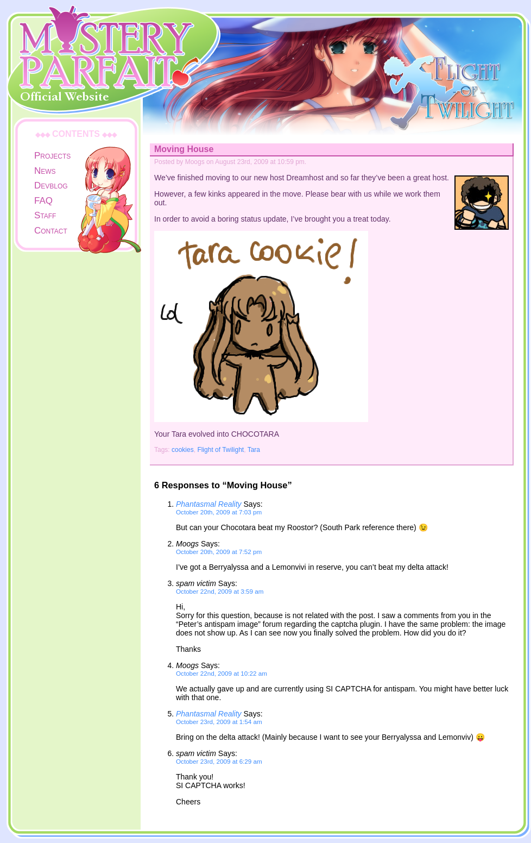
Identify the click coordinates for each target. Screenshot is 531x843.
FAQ (43, 201)
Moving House (183, 149)
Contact (50, 230)
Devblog (51, 185)
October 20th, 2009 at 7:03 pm (219, 511)
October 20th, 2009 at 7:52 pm (219, 551)
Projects (52, 155)
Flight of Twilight (220, 450)
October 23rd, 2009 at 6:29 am (219, 761)
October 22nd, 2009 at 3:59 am (219, 591)
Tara (254, 450)
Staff (45, 215)
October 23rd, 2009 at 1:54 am (219, 721)
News (45, 171)
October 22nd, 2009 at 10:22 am (221, 673)
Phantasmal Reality (209, 504)
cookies (183, 450)
